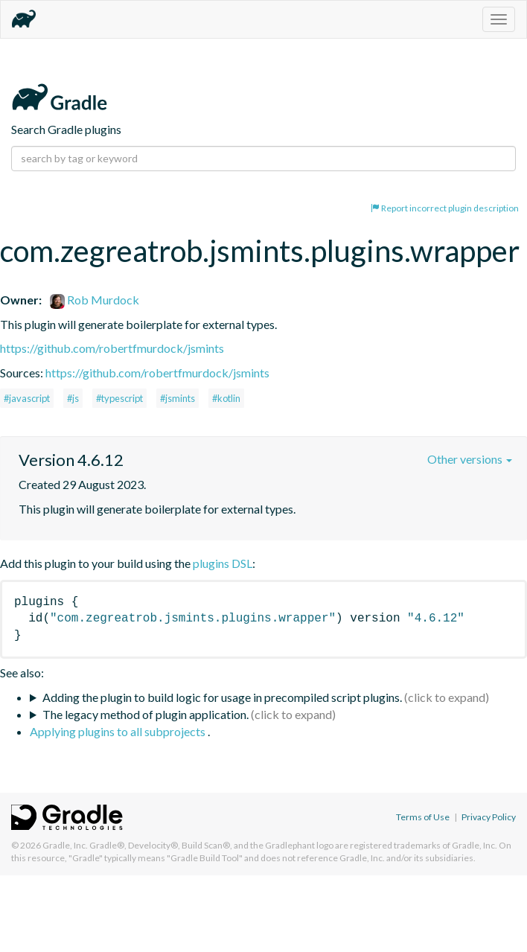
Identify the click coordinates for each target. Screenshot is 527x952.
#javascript (27, 398)
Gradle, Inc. (65, 845)
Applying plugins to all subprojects (119, 731)
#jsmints (177, 398)
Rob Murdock (94, 300)
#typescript (119, 398)
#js (73, 398)
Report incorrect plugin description (445, 208)
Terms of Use (423, 816)
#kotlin (226, 398)
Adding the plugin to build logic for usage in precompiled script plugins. (222, 697)
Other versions (469, 459)
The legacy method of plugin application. (145, 714)
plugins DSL (222, 563)
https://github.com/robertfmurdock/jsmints (112, 348)
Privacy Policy (488, 816)
